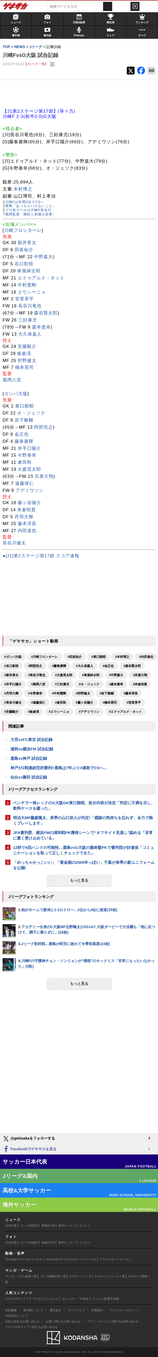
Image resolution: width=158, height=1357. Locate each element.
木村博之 (23, 189)
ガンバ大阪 (16, 393)
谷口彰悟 (24, 263)
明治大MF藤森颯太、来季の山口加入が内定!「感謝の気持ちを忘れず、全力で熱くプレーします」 (83, 820)
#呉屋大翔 (140, 675)
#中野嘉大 (116, 675)
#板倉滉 (33, 712)
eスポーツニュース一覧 (110, 1276)
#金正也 (108, 666)
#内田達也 (146, 657)
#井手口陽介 (13, 684)
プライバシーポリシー (123, 1310)
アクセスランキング (45, 1298)
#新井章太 (11, 675)
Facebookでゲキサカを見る (29, 1149)
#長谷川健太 (13, 702)
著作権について (33, 1310)
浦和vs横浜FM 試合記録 (31, 749)
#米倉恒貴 (140, 684)
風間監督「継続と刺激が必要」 (30, 214)
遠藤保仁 (24, 483)
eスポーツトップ (80, 1276)
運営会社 (55, 1310)
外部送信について (16, 1315)
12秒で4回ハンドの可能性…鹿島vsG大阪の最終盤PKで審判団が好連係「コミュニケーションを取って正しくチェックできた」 (83, 850)
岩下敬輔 (24, 420)
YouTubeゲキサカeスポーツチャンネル (71, 1259)
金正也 (22, 434)
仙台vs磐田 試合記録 (28, 777)
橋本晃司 (24, 367)
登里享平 (24, 298)
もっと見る (79, 880)
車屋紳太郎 (29, 270)
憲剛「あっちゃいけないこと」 (30, 206)
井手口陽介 (29, 448)
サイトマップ (76, 1310)
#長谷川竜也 (37, 675)
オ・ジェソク (31, 413)
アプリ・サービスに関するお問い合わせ (112, 1321)
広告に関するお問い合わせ (22, 1321)
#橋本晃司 (110, 702)
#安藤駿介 (11, 712)
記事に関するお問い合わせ (63, 1321)
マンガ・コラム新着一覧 (21, 1276)
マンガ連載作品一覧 (53, 1276)
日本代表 (11, 1225)
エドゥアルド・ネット (41, 277)
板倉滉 (24, 353)
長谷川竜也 (30, 305)
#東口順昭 (98, 657)
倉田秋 (25, 462)
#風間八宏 (38, 684)
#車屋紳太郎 (90, 675)
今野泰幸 (27, 455)
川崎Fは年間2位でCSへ (24, 202)
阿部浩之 (43, 427)
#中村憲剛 (59, 693)
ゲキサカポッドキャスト (115, 1259)
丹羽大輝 (24, 516)
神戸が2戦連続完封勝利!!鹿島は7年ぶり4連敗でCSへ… (59, 768)
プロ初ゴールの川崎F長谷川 (28, 210)
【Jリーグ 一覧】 (36, 64)
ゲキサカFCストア (17, 1298)
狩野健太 (27, 360)
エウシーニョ (32, 292)
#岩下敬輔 (107, 693)
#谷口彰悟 (11, 666)
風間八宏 (12, 379)
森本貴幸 (41, 327)
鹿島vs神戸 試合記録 (28, 758)
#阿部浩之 (35, 666)
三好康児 (27, 320)
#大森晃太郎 (63, 675)
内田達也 (27, 530)
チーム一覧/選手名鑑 (105, 1298)
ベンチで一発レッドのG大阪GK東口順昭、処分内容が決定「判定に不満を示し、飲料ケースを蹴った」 (84, 805)
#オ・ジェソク (89, 684)
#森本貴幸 (116, 684)
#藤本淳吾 (130, 693)
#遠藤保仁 (38, 702)
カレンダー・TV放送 (75, 1298)
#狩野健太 (83, 693)
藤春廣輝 (24, 441)
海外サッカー (66, 1225)
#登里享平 (134, 702)
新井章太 (27, 242)
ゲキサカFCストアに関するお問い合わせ (31, 1327)
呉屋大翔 (44, 476)
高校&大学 (48, 1225)
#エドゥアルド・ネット (125, 712)
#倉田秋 (60, 702)
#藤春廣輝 (59, 666)
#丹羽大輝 (11, 693)
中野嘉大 (43, 256)
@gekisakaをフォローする (29, 1138)
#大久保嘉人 (84, 666)
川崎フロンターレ (23, 230)
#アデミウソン (89, 712)
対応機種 (11, 1310)
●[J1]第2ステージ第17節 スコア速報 (41, 555)
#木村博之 (122, 657)
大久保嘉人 (30, 334)
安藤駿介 (27, 346)
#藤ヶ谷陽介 (84, 702)
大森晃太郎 (29, 469)
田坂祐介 (24, 249)
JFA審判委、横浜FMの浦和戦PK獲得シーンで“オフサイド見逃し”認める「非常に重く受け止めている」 (83, 835)
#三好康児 (62, 684)
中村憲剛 (27, 285)
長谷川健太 (14, 542)
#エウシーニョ (59, 712)
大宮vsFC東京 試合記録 (31, 739)
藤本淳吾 (27, 523)
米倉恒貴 (26, 509)
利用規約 (97, 1310)
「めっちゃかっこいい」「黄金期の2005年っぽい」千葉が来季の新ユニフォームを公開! (84, 865)
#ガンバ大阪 (13, 657)
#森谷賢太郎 (132, 666)
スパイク (85, 1225)
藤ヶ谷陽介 (29, 502)
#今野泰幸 (35, 693)
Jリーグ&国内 (29, 1225)
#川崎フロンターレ (44, 657)
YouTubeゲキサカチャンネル (23, 1259)
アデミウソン (30, 490)
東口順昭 (24, 406)
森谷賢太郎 (46, 312)
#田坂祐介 (74, 657)
